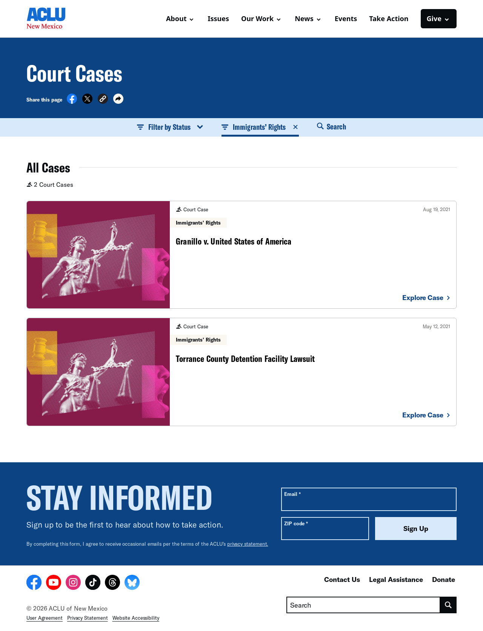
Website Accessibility (135, 618)
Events (346, 18)
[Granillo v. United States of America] (241, 254)
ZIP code (296, 523)
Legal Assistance (396, 579)
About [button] (176, 18)
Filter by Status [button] (170, 127)
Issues (218, 18)
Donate (443, 579)
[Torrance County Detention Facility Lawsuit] (241, 371)
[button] (103, 100)
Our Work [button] (257, 18)
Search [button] (331, 126)
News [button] (304, 18)
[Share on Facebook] (72, 101)
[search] (448, 605)
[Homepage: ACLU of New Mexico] (52, 19)
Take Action (388, 18)
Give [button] (434, 18)
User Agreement (44, 618)
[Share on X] (87, 101)
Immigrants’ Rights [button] (260, 127)
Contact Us (342, 579)
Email (292, 494)
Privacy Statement (87, 618)
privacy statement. (247, 544)
